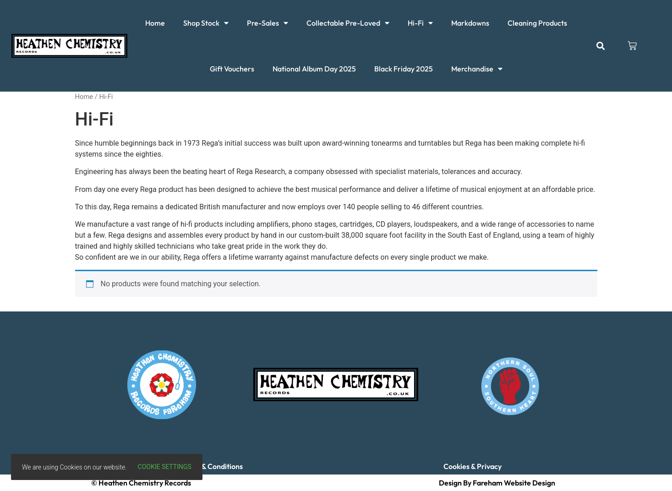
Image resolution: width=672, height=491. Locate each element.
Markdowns (470, 22)
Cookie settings (164, 466)
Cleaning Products (537, 22)
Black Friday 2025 (403, 68)
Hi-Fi (420, 23)
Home (155, 22)
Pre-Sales (267, 23)
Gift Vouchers (232, 68)
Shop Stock (206, 23)
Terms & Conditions (211, 466)
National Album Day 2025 (314, 68)
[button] (600, 46)
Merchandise (477, 68)
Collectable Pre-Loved (347, 23)
